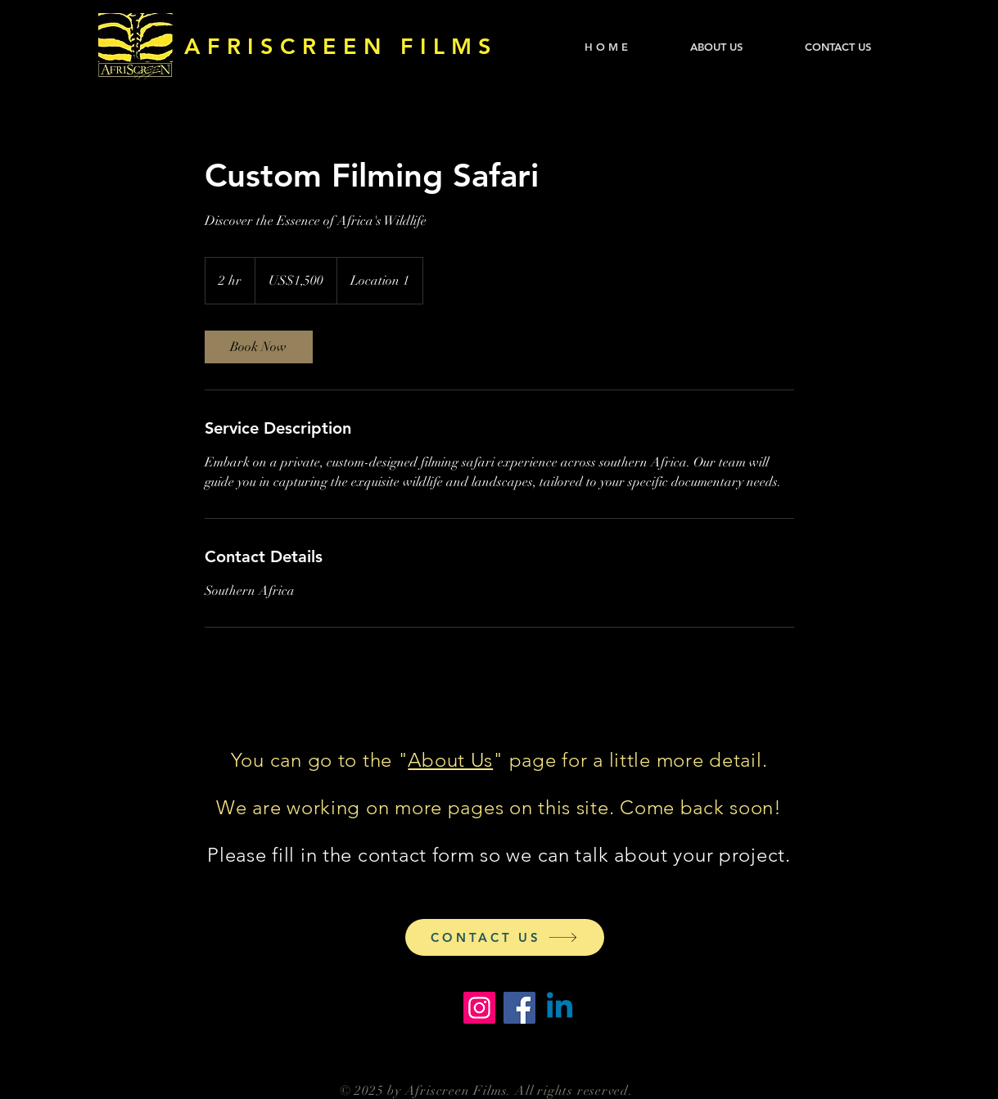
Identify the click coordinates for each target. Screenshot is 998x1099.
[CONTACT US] (504, 937)
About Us (450, 760)
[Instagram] (479, 1008)
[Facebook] (519, 1008)
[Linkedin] (560, 1008)
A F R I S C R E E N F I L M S (337, 46)
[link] (259, 347)
